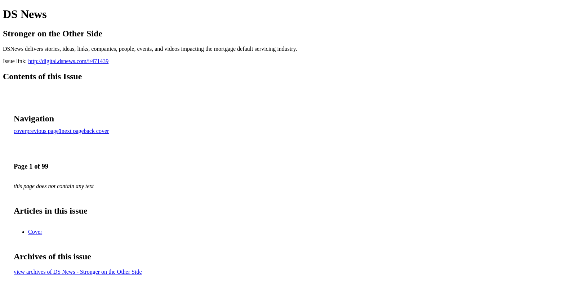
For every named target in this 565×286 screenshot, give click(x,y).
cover (20, 131)
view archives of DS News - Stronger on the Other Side (78, 272)
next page (73, 131)
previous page (43, 131)
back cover (96, 131)
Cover (35, 232)
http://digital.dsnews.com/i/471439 (68, 61)
